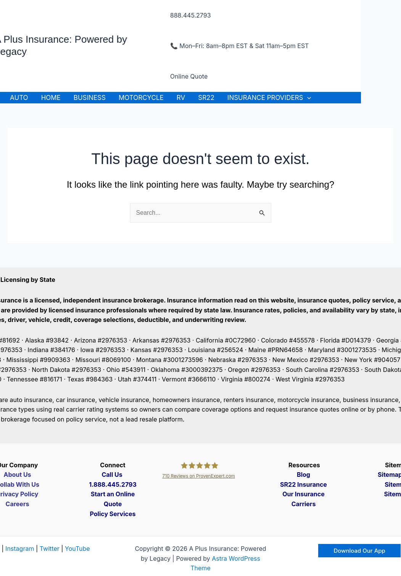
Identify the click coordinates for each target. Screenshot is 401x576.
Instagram (19, 548)
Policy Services (113, 514)
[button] (359, 550)
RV (181, 97)
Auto (19, 97)
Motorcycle (141, 97)
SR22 (206, 97)
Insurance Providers (269, 97)
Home (51, 97)
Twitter (50, 548)
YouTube (77, 548)
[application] (307, 97)
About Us (17, 474)
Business (90, 97)
